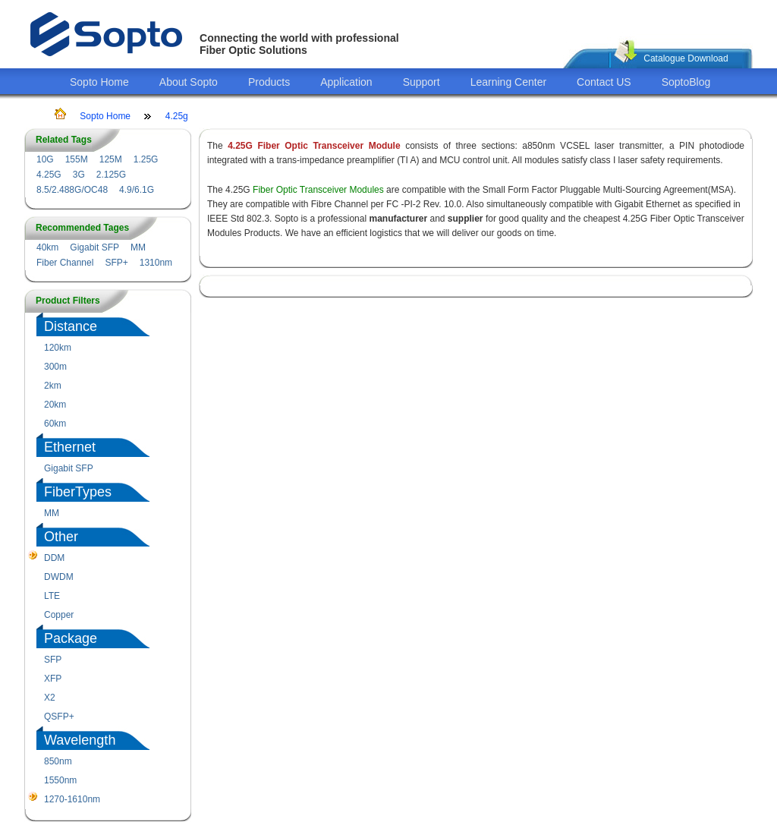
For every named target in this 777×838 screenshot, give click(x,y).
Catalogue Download (685, 58)
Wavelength (79, 740)
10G (45, 159)
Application (346, 82)
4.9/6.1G (136, 189)
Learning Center (508, 82)
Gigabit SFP (94, 247)
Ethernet (70, 447)
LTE (52, 596)
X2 (49, 697)
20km (55, 404)
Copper (59, 615)
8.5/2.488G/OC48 (72, 189)
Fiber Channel (64, 262)
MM (138, 247)
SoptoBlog (686, 82)
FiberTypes (78, 491)
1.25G (146, 159)
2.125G (111, 174)
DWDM (59, 577)
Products (269, 82)
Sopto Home (99, 82)
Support (421, 82)
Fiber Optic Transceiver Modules (318, 189)
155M (76, 159)
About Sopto (188, 82)
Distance (70, 326)
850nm (58, 761)
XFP (52, 678)
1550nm (60, 780)
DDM (54, 558)
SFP (52, 659)
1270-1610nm (72, 799)
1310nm (156, 262)
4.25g (176, 116)
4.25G (48, 174)
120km (57, 347)
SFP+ (116, 262)
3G (79, 174)
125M (110, 159)
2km (52, 385)
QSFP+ (59, 716)
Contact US (604, 82)
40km (47, 247)
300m (55, 366)
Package (70, 638)
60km (55, 423)
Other (61, 536)
